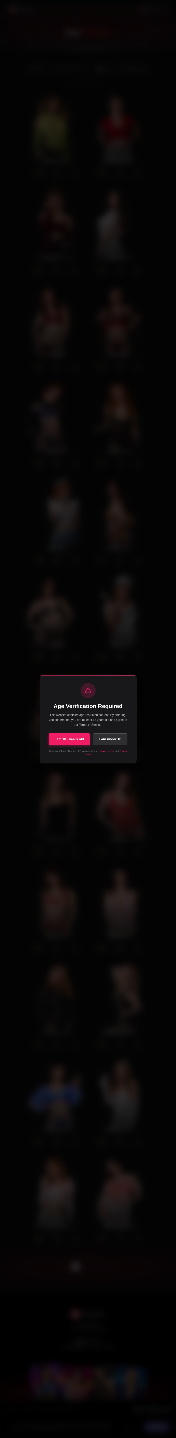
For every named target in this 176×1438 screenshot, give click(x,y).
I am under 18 (110, 739)
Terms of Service (106, 751)
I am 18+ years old (69, 739)
